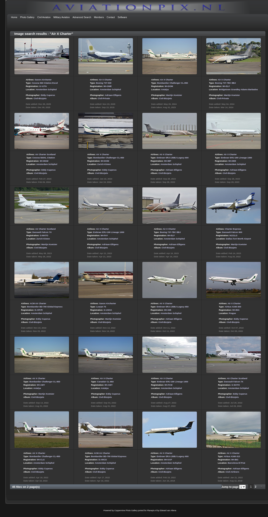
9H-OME (107, 86)
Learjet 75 (101, 306)
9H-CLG (41, 459)
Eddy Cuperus (48, 95)
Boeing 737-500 (103, 83)
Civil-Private (104, 98)
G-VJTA (43, 86)
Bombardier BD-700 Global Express (44, 306)
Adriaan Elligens (113, 95)
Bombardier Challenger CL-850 (172, 83)
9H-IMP (167, 161)
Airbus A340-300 (233, 306)
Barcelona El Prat (236, 463)
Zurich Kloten (104, 164)
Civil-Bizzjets (40, 98)
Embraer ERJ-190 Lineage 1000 (236, 157)
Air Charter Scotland (45, 154)
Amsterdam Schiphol (46, 89)
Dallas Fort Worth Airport (238, 238)
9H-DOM (169, 86)
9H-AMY (41, 385)
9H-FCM (168, 385)
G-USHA (108, 310)
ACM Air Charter (38, 303)
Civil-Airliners (232, 472)
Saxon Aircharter (43, 79)
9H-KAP (168, 459)
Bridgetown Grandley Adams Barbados (238, 89)
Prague (232, 313)
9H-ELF (226, 86)
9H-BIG (236, 310)
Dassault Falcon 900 (232, 232)
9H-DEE (232, 161)
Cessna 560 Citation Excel (45, 83)
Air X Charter (105, 79)
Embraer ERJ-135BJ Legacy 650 (173, 306)
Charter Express (233, 229)
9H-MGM (44, 161)
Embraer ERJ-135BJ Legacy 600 (173, 157)
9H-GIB (167, 310)
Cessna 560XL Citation (43, 157)
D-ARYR (38, 310)
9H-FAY (104, 235)
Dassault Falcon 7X (42, 232)
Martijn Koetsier (174, 95)
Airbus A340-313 (232, 456)
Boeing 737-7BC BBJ (225, 83)
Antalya (165, 89)
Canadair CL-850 (105, 381)
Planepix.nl (152, 510)
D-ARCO (102, 459)
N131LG (233, 235)
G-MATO (44, 235)
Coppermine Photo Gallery (125, 510)
